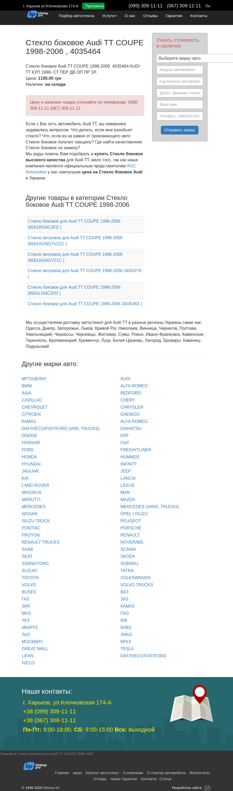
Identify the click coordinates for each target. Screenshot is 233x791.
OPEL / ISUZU (134, 514)
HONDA (29, 457)
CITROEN (31, 414)
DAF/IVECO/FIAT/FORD (143, 656)
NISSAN (30, 514)
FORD (28, 450)
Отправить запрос (179, 130)
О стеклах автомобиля (166, 773)
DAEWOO (130, 414)
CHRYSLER (132, 407)
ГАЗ (25, 599)
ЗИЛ (26, 606)
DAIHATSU (131, 428)
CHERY (128, 400)
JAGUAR (30, 471)
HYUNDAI (31, 464)
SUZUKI (29, 570)
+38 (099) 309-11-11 (49, 711)
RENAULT (130, 535)
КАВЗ (126, 627)
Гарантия (174, 15)
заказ (77, 773)
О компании (133, 773)
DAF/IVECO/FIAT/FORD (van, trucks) (61, 428)
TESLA (127, 649)
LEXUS (127, 485)
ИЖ (124, 620)
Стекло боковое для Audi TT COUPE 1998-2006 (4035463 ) (85, 304)
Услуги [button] (109, 15)
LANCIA (128, 478)
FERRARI (31, 442)
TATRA (127, 570)
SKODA (128, 556)
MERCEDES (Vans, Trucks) (150, 506)
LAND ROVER (35, 485)
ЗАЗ (124, 599)
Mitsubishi (34, 379)
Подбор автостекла (76, 15)
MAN (125, 492)
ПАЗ (125, 613)
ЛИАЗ (126, 634)
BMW (27, 386)
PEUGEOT (131, 521)
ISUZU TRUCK (36, 521)
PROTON (31, 535)
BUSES (29, 592)
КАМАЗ (29, 421)
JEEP (126, 471)
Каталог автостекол (102, 773)
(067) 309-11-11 (184, 5)
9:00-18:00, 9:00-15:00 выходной (89, 729)
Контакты (198, 15)
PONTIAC (31, 528)
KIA (25, 478)
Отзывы (150, 15)
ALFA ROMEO (134, 386)
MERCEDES (34, 506)
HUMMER (130, 457)
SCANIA (128, 549)
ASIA (26, 393)
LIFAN (27, 656)
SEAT (27, 556)
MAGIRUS (32, 492)
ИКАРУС (30, 627)
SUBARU (129, 563)
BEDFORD (131, 393)
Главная (62, 773)
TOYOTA (30, 577)
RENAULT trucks (41, 542)
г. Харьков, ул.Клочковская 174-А (67, 702)
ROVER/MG (132, 542)
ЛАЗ (26, 634)
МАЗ (26, 613)
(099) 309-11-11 (146, 5)
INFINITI (128, 464)
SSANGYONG (35, 563)
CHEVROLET (35, 407)
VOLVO (29, 585)
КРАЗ (126, 641)
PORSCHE (131, 528)
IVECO (28, 663)
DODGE (29, 435)
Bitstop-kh (51, 788)
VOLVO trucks (137, 585)
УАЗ (25, 620)
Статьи (165, 779)
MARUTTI (31, 499)
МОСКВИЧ (32, 641)
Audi (126, 379)
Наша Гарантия (124, 779)
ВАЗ (124, 592)
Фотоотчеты (199, 773)
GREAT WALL (35, 649)
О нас (130, 15)
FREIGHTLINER (136, 450)
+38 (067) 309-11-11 (49, 720)
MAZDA (128, 499)
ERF (125, 435)
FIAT (125, 442)
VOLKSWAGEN (135, 577)
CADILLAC (32, 400)
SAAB (27, 549)
